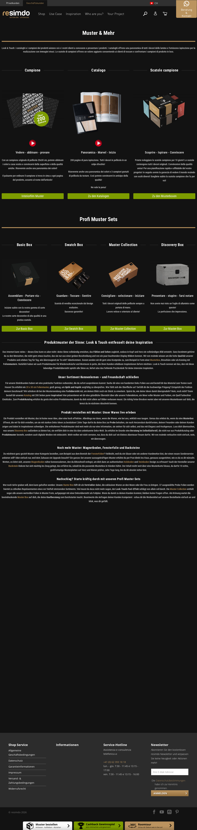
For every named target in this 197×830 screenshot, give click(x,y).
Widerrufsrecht (17, 788)
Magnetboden (38, 462)
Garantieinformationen (21, 766)
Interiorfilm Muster (33, 196)
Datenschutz (15, 760)
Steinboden (143, 462)
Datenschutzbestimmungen (170, 780)
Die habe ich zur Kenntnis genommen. (168, 784)
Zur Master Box (173, 328)
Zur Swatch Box (74, 328)
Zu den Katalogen (98, 196)
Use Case (55, 14)
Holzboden (129, 462)
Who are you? (94, 14)
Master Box (22, 497)
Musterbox (155, 360)
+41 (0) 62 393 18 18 (114, 762)
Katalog (28, 395)
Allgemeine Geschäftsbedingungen (21, 752)
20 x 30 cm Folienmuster (37, 387)
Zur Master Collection (123, 328)
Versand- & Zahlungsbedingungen (21, 780)
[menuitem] (27, 753)
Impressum (14, 772)
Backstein (13, 466)
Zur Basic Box (24, 328)
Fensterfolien (97, 453)
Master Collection (178, 489)
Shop (41, 14)
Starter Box (68, 485)
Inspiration (73, 14)
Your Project (116, 14)
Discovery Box (21, 430)
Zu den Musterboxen (164, 196)
